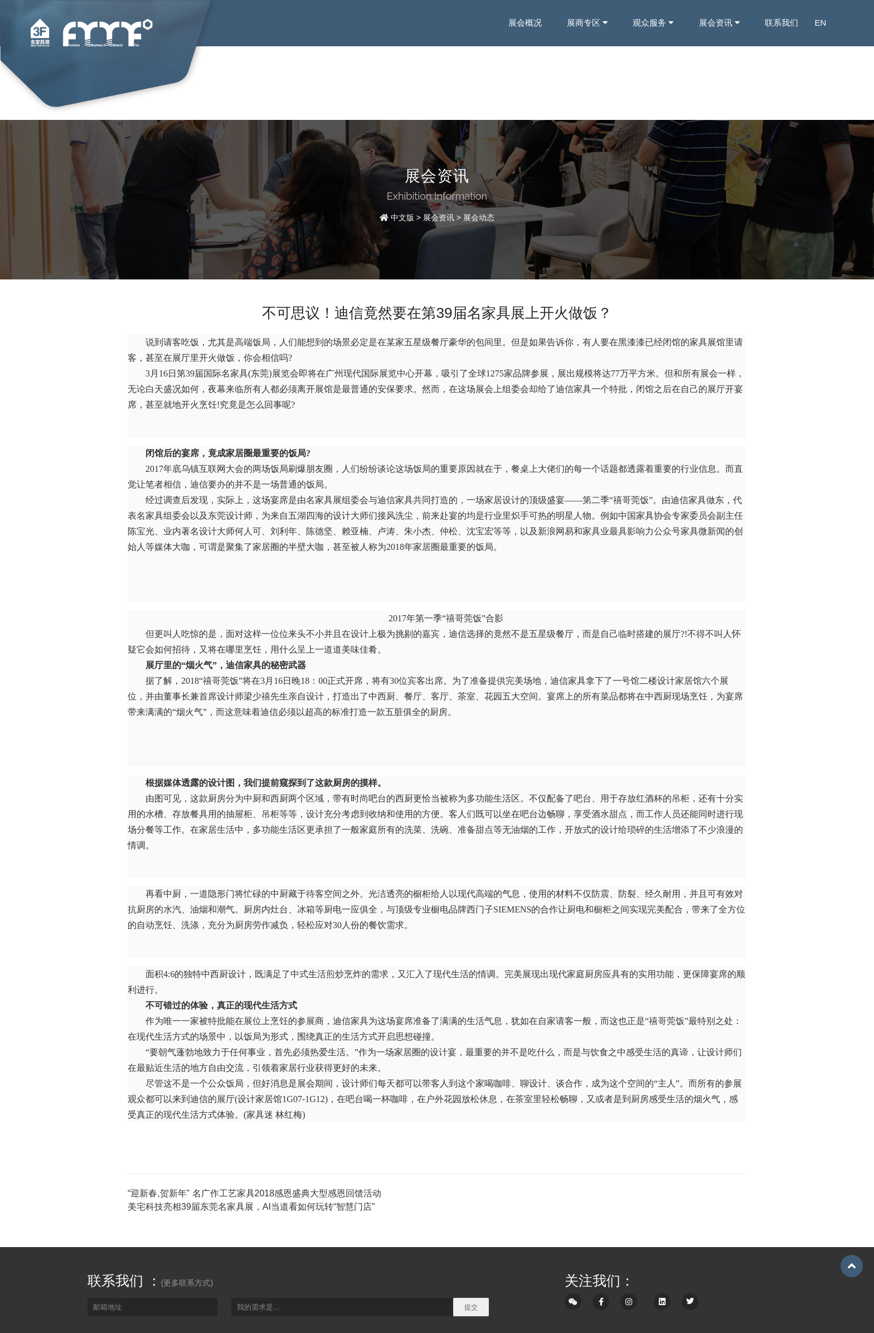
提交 (471, 1307)
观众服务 (653, 22)
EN (820, 22)
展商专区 (587, 22)
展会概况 (525, 22)
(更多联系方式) (187, 1282)
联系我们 (781, 22)
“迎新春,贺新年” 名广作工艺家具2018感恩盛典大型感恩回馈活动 (254, 1193)
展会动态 (478, 217)
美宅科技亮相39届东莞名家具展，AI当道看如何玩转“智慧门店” (251, 1206)
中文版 (402, 217)
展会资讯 (718, 22)
